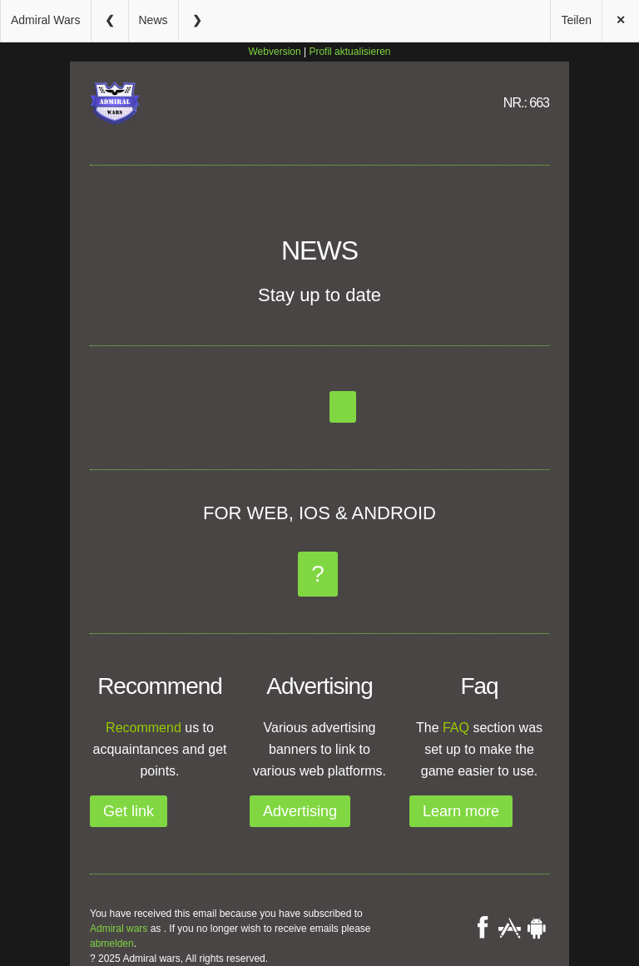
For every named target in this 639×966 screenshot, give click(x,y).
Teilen (576, 20)
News (153, 20)
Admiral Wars (46, 20)
